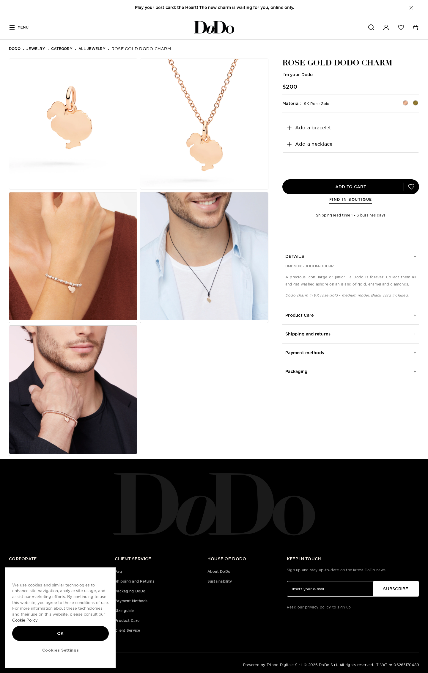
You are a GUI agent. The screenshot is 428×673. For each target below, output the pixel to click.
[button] (411, 8)
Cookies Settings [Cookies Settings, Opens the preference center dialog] (60, 650)
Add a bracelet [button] (309, 128)
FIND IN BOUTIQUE (350, 199)
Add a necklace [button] (309, 144)
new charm (219, 7)
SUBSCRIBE (395, 588)
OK (60, 633)
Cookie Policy (24, 620)
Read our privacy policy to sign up (319, 607)
